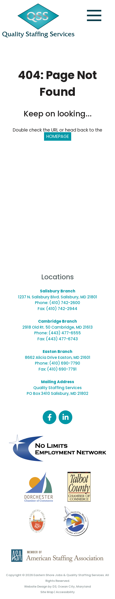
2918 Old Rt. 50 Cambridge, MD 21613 (57, 327)
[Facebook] (49, 417)
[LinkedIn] (65, 417)
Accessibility (65, 592)
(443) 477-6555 (65, 333)
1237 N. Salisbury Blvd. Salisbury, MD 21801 (57, 297)
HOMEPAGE (57, 136)
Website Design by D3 (40, 586)
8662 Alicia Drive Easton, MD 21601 (57, 357)
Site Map (47, 592)
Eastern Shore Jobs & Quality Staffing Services (69, 575)
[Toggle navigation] (94, 15)
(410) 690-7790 (64, 363)
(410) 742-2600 (64, 302)
